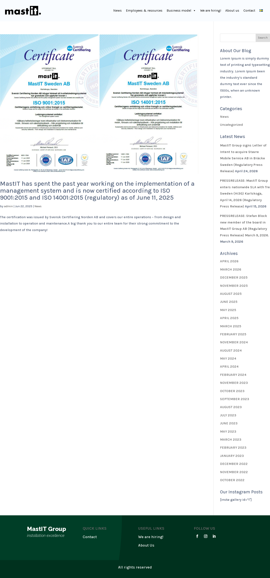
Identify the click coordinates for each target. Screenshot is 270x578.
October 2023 (232, 391)
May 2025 (228, 310)
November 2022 (234, 472)
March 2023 (230, 439)
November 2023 (234, 383)
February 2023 (233, 447)
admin (8, 206)
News (117, 10)
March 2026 (230, 269)
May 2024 (228, 358)
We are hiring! (210, 10)
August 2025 (231, 294)
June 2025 (228, 302)
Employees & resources (144, 10)
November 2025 (234, 286)
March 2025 (230, 326)
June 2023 (229, 423)
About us (232, 10)
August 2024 (231, 350)
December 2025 (233, 277)
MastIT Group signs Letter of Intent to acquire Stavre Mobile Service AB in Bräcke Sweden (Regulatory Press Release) (243, 158)
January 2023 (232, 456)
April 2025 (229, 318)
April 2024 (229, 366)
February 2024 (233, 375)
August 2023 (231, 407)
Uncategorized (231, 125)
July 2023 (228, 415)
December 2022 (234, 464)
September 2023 (234, 399)
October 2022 (232, 480)
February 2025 (233, 334)
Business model (181, 10)
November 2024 (234, 342)
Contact (249, 10)
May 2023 (228, 431)
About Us (146, 545)
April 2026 (229, 261)
